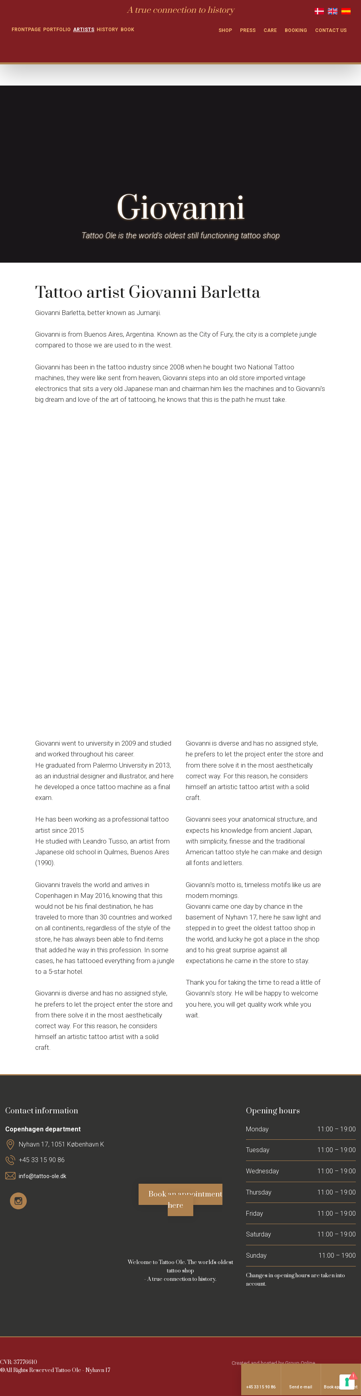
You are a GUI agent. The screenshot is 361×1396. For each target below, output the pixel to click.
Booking (296, 30)
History (107, 29)
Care (270, 30)
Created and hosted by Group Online (273, 1363)
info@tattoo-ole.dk (42, 1176)
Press (248, 30)
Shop (225, 30)
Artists (83, 29)
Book (127, 29)
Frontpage (26, 29)
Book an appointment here (185, 1200)
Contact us (331, 30)
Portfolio (57, 29)
